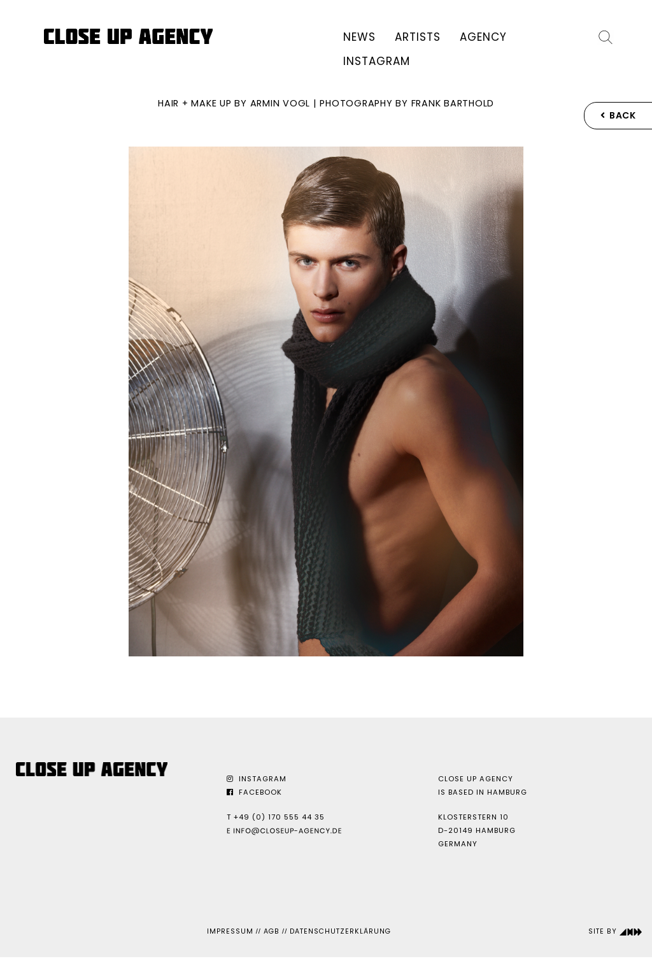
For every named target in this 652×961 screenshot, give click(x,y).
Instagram (376, 61)
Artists (418, 37)
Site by (615, 931)
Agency (483, 37)
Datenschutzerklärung (340, 931)
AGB (272, 931)
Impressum (230, 931)
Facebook (254, 792)
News (359, 37)
